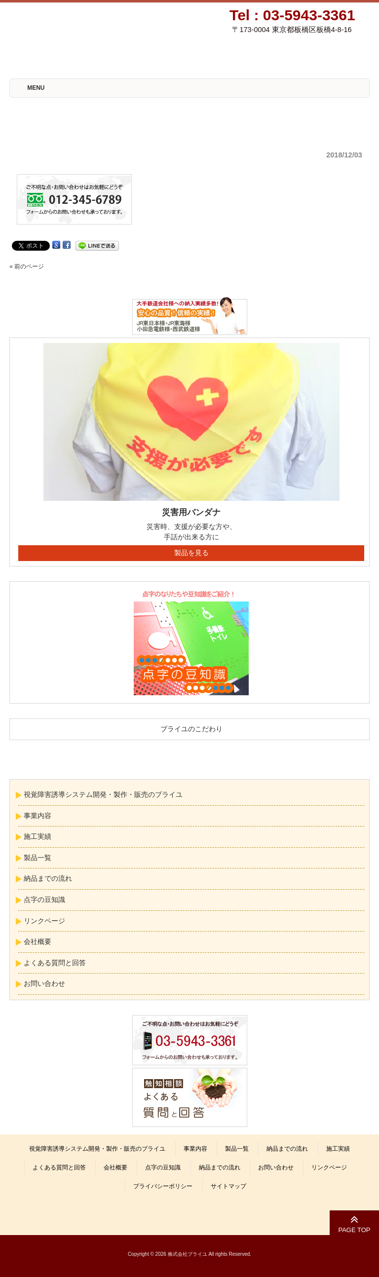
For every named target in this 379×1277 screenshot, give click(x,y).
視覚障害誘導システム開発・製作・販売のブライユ (103, 794)
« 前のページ (26, 266)
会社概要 (37, 941)
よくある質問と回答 (55, 963)
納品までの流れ (48, 878)
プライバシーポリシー (162, 1186)
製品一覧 (37, 858)
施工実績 (37, 836)
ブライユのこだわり (191, 729)
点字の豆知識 (44, 899)
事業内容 (37, 816)
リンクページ (44, 921)
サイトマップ (228, 1186)
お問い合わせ (44, 983)
